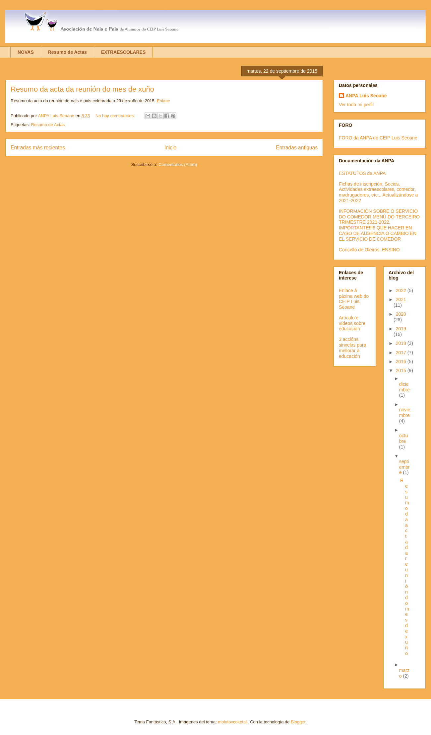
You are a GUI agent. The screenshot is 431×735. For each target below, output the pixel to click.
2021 (401, 299)
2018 (401, 343)
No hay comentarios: (115, 115)
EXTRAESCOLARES (123, 52)
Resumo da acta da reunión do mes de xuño (82, 89)
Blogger (298, 721)
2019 (401, 328)
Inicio (170, 147)
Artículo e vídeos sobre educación (352, 323)
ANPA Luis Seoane (366, 95)
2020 (401, 314)
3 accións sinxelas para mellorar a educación (352, 348)
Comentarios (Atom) (177, 164)
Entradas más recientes (38, 147)
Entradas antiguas (297, 147)
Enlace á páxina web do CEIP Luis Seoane (354, 299)
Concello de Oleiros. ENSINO (369, 249)
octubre (403, 438)
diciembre (404, 386)
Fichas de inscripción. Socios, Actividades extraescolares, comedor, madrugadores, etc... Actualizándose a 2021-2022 (378, 192)
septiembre (404, 467)
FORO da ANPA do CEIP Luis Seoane (378, 137)
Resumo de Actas (67, 52)
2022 (401, 290)
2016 (401, 361)
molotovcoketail (233, 721)
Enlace (163, 100)
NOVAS (26, 52)
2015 (401, 370)
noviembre (404, 412)
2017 (401, 352)
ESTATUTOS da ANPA (362, 173)
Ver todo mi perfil (356, 104)
